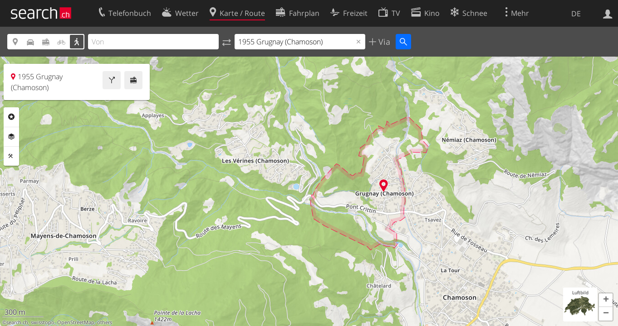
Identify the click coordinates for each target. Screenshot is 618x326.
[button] (606, 300)
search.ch (17, 322)
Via (383, 41)
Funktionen (11, 156)
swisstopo (42, 322)
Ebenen (11, 136)
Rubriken (11, 116)
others (104, 322)
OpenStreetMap (75, 322)
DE (576, 14)
